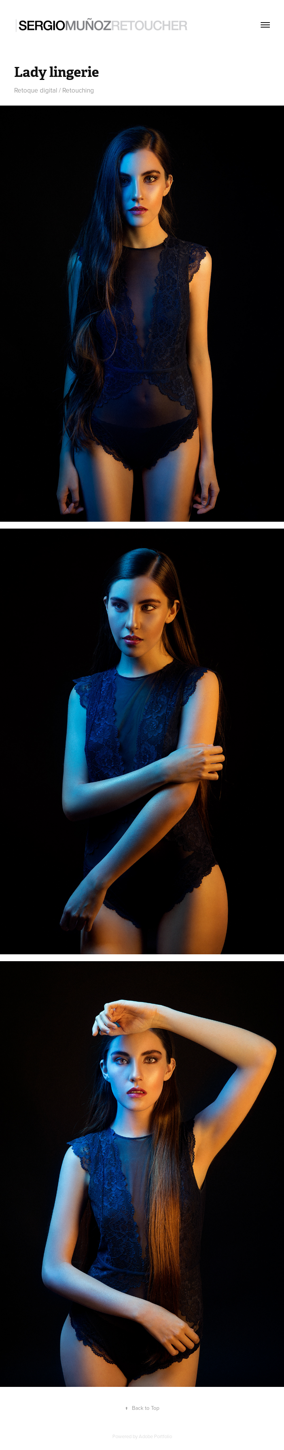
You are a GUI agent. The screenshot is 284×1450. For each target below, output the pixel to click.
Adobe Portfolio (155, 1436)
